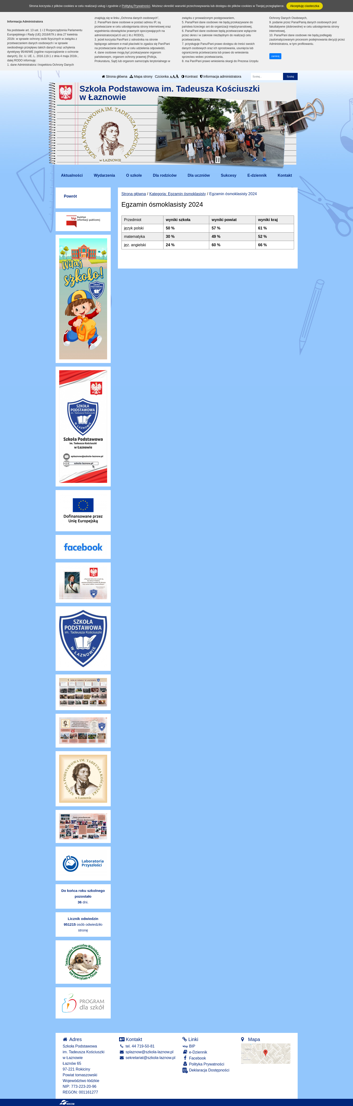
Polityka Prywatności (203, 1064)
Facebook (194, 1058)
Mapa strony (141, 76)
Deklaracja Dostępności (205, 1070)
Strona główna (114, 76)
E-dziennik (257, 175)
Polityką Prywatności (136, 6)
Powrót (70, 196)
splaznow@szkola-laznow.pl (146, 1052)
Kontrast (189, 76)
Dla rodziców (165, 175)
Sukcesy (229, 175)
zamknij (275, 56)
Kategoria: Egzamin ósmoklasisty (177, 194)
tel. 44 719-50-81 (137, 1046)
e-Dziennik (194, 1052)
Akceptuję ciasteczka (304, 6)
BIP (188, 1046)
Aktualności (72, 175)
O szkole (134, 175)
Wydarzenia (104, 175)
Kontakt (285, 175)
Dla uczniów (199, 175)
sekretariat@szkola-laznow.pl (147, 1058)
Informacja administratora (220, 76)
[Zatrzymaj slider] (217, 159)
